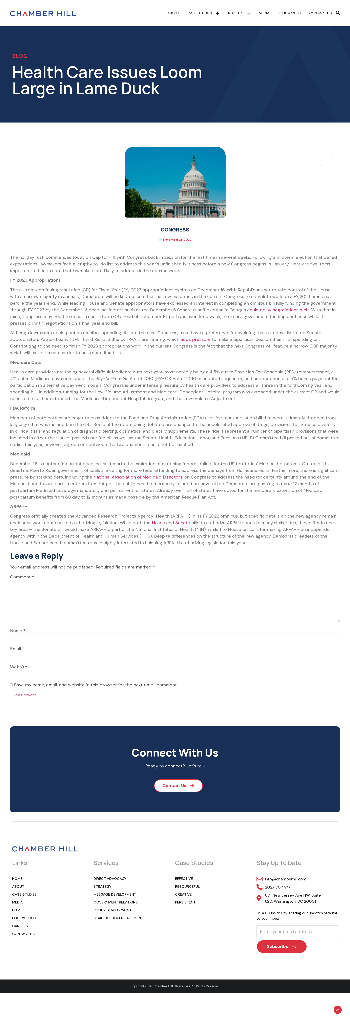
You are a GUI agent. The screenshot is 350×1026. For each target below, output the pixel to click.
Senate (182, 523)
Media (264, 13)
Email (17, 649)
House (158, 523)
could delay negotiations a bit (278, 310)
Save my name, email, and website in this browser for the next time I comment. (96, 685)
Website (18, 667)
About (173, 13)
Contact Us (320, 13)
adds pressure (196, 339)
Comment (22, 577)
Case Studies (203, 13)
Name (18, 631)
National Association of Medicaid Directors (137, 477)
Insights (239, 13)
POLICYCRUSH (289, 13)
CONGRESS (175, 229)
